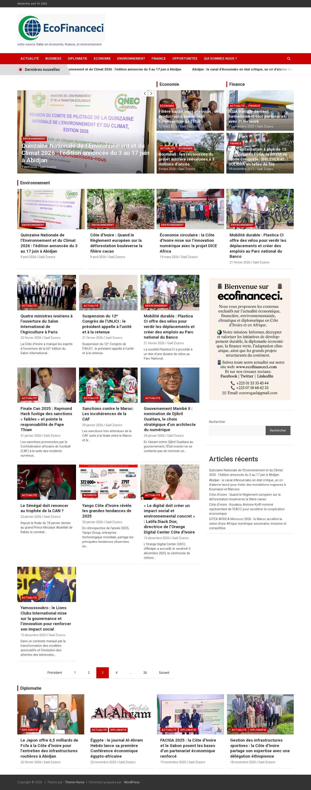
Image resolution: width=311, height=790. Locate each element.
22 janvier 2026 (31, 516)
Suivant (164, 673)
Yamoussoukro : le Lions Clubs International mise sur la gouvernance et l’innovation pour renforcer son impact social (46, 618)
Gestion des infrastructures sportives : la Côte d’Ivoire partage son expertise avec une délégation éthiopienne (260, 748)
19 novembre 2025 (241, 169)
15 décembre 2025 (157, 538)
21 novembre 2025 (241, 126)
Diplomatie (77, 59)
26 (145, 673)
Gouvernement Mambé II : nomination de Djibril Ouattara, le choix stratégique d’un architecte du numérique (170, 419)
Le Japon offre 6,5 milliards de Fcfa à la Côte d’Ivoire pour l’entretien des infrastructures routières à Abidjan (49, 748)
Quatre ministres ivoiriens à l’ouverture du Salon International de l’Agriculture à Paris (47, 324)
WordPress (132, 782)
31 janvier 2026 (31, 435)
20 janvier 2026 (92, 522)
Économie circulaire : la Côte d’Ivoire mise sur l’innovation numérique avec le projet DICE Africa (188, 243)
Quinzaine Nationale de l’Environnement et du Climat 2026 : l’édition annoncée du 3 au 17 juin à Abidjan (119, 69)
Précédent (55, 673)
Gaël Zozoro (48, 167)
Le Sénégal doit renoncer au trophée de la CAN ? (44, 508)
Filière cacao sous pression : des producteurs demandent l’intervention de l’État (190, 116)
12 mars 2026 (168, 126)
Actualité (30, 59)
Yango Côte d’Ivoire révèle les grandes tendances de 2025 (107, 511)
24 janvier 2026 (154, 435)
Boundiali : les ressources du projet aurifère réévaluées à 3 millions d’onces (186, 159)
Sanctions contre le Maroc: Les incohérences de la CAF (107, 414)
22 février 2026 (31, 337)
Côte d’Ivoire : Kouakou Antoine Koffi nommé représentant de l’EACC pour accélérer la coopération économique (247, 509)
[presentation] (145, 94)
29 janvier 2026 (92, 425)
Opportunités (184, 59)
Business (53, 59)
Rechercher (217, 422)
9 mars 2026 (167, 169)
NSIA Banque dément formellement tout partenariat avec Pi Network (256, 116)
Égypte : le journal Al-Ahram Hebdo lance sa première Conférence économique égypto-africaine (116, 748)
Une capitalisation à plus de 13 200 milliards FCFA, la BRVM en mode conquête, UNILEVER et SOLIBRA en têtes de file (257, 156)
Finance (159, 59)
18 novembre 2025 (243, 762)
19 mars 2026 (169, 257)
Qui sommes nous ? (220, 59)
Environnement (131, 59)
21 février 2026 (240, 262)
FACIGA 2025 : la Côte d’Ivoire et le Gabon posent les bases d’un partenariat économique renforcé (188, 748)
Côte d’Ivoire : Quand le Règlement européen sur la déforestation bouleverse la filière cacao (116, 243)
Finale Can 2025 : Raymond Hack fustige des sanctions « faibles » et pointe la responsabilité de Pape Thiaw (46, 419)
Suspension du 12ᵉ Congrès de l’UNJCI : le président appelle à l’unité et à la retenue (107, 324)
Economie (102, 59)
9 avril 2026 (29, 167)
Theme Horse (74, 782)
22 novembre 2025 (103, 762)
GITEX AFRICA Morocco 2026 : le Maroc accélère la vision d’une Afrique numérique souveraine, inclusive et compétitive (247, 523)
